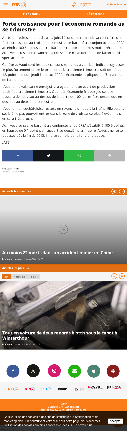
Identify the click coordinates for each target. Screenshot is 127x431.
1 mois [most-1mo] (34, 276)
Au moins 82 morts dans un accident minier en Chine (57, 253)
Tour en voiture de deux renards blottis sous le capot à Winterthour (59, 335)
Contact (69, 410)
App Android (113, 371)
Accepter (115, 421)
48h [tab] (6, 276)
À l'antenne (95, 14)
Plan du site (80, 410)
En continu (31, 14)
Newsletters (74, 371)
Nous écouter (118, 4)
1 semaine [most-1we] (19, 276)
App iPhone (93, 371)
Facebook (12, 371)
